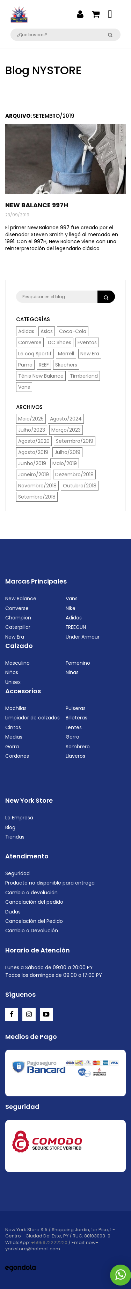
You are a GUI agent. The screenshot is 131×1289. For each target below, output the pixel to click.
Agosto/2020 (34, 441)
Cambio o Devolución (31, 930)
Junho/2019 (32, 463)
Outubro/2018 (79, 485)
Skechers (66, 364)
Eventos (87, 342)
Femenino (78, 662)
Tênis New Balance (41, 375)
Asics (47, 331)
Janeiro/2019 (33, 474)
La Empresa (19, 817)
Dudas (13, 911)
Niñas (72, 672)
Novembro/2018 (37, 485)
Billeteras (76, 717)
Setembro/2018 (37, 496)
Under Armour (83, 636)
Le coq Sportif (35, 353)
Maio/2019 (64, 463)
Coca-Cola (72, 331)
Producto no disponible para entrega (50, 882)
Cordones (17, 755)
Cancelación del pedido (34, 901)
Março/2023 (66, 429)
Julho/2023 (31, 429)
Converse (30, 342)
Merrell (66, 353)
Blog (10, 827)
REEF (44, 364)
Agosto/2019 (33, 452)
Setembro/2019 (74, 441)
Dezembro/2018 (74, 474)
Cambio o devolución (31, 892)
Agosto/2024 (66, 418)
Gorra (12, 746)
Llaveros (75, 755)
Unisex (13, 682)
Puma (25, 364)
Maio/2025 (31, 418)
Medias (13, 736)
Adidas (26, 331)
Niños (11, 672)
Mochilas (16, 708)
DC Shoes (59, 342)
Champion (18, 617)
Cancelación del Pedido (34, 921)
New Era (89, 353)
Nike (70, 608)
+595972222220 (49, 1242)
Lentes (74, 727)
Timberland (84, 375)
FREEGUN (76, 627)
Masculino (17, 662)
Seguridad (17, 873)
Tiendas (14, 836)
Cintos (13, 727)
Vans (24, 387)
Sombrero (78, 746)
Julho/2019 (67, 452)
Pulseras (76, 708)
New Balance (20, 598)
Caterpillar (17, 627)
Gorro (72, 736)
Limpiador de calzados (32, 717)
